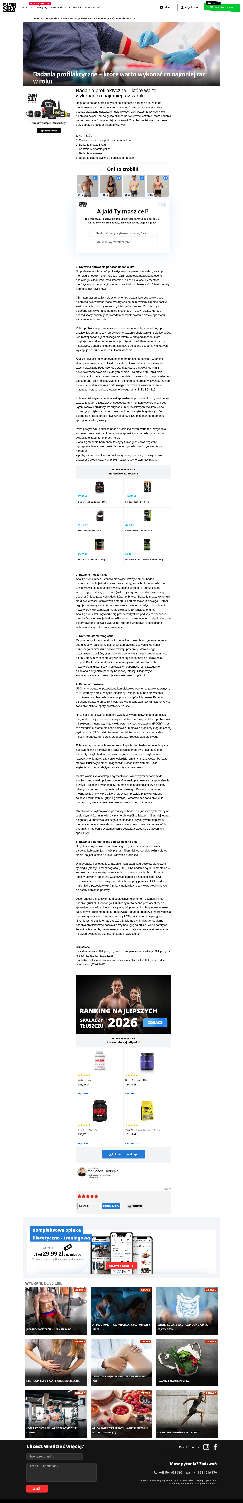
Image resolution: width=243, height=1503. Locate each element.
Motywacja (142, 1438)
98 (158, 1484)
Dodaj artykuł (89, 1471)
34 (133, 1480)
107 (195, 1484)
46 (170, 1480)
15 (73, 1480)
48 (176, 1480)
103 (178, 1484)
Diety (57, 1443)
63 (49, 1484)
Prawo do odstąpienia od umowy (107, 1491)
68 (64, 1484)
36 (139, 1480)
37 (142, 1480)
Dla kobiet (101, 1433)
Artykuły (75, 7)
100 (165, 1484)
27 (111, 1480)
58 (208, 1480)
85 (117, 1484)
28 (114, 1480)
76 (89, 1484)
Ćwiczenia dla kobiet (147, 1429)
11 (61, 1480)
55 (198, 1480)
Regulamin (106, 1471)
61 (42, 1484)
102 (174, 1484)
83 (111, 1484)
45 (167, 1480)
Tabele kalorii (144, 1447)
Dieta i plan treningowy (35, 6)
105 (187, 1484)
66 (58, 1484)
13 (67, 1480)
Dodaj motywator (146, 1443)
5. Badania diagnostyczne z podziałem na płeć (105, 157)
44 (164, 1480)
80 (102, 1484)
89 (130, 1484)
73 (80, 1484)
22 (95, 1480)
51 (186, 1480)
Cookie (131, 1471)
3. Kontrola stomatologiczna (93, 149)
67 (61, 1484)
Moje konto (101, 1438)
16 (77, 1480)
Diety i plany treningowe (66, 1429)
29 (117, 1480)
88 (127, 1484)
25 (105, 1480)
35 (136, 1480)
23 (98, 1480)
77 (92, 1484)
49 (180, 1480)
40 (151, 1480)
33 (130, 1480)
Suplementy (60, 1447)
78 (95, 1484)
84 (114, 1484)
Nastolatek (101, 1447)
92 (139, 1484)
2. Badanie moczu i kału (91, 144)
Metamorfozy (58, 7)
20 (89, 1480)
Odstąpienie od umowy (141, 1491)
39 (148, 1480)
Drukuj (135, 1139)
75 (86, 1484)
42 (158, 1480)
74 (83, 1484)
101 (169, 1484)
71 (74, 1484)
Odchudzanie (102, 1443)
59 (211, 1480)
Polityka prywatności (149, 1471)
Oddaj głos (111, 1138)
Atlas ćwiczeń (92, 7)
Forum (140, 1457)
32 (126, 1480)
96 (152, 1484)
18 (83, 1480)
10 (58, 1480)
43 (161, 1480)
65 (55, 1484)
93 (142, 1484)
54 (195, 1480)
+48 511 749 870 (205, 1395)
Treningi (58, 1438)
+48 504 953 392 (170, 1395)
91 (136, 1484)
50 (183, 1480)
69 (67, 1484)
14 (70, 1480)
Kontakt (119, 1471)
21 (92, 1480)
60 (214, 1480)
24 (102, 1480)
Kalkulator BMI (144, 1433)
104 (182, 1484)
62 (45, 1484)
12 (64, 1480)
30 (120, 1480)
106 (191, 1484)
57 (205, 1480)
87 (124, 1484)
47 (173, 1480)
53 (192, 1480)
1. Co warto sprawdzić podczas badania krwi (103, 140)
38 (145, 1480)
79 (99, 1484)
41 (155, 1480)
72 (77, 1484)
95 (148, 1484)
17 (80, 1480)
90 (133, 1484)
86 (120, 1484)
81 (105, 1484)
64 (52, 1484)
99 (161, 1484)
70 (70, 1484)
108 (200, 1484)
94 (145, 1484)
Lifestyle (100, 1452)
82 (108, 1484)
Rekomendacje (144, 1452)
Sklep (57, 1433)
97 (155, 1484)
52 (189, 1480)
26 (108, 1480)
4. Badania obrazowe (89, 153)
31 (123, 1480)
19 (86, 1480)
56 (201, 1480)
